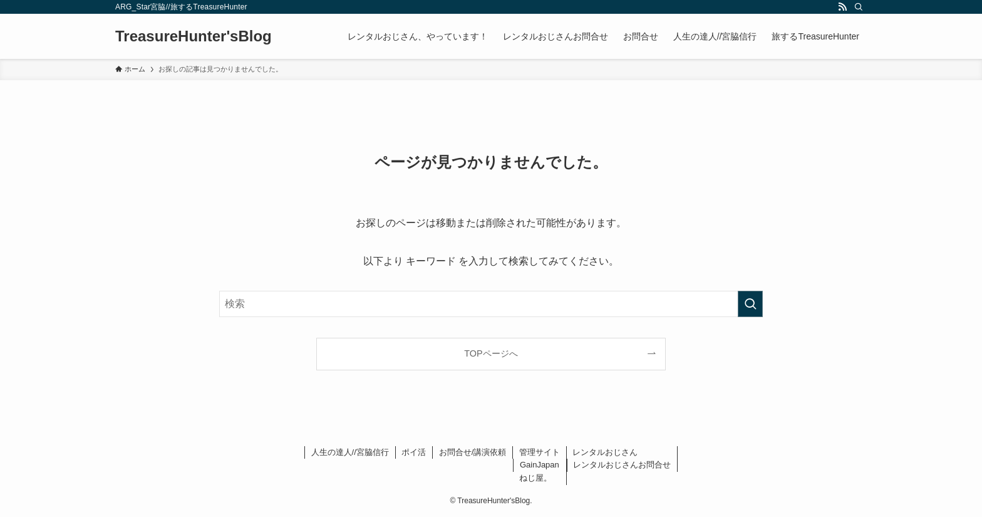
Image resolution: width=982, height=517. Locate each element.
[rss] (842, 7)
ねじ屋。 (535, 478)
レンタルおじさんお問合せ (622, 464)
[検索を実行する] (750, 304)
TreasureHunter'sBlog (193, 36)
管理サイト (539, 452)
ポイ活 (413, 452)
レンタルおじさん (605, 452)
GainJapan (539, 464)
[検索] (858, 7)
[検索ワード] (491, 304)
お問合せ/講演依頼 (473, 452)
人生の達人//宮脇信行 (350, 452)
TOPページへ (490, 353)
